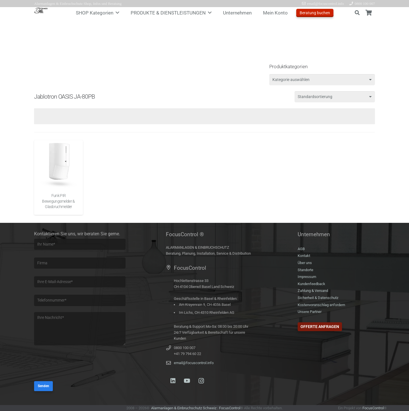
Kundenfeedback (311, 284)
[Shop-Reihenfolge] (335, 96)
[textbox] (291, 79)
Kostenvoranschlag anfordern (321, 305)
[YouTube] (187, 381)
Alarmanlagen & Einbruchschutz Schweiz (183, 408)
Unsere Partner (310, 312)
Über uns (305, 263)
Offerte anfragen (320, 326)
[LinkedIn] (173, 381)
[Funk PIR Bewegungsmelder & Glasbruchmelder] (58, 164)
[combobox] (322, 79)
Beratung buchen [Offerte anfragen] (315, 13)
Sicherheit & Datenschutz (318, 298)
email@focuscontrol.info (194, 363)
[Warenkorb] (368, 13)
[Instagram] (201, 381)
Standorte (305, 270)
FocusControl (229, 408)
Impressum (307, 277)
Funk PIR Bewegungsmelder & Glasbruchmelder (58, 201)
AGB (301, 249)
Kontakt (304, 256)
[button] (116, 12)
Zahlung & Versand (313, 290)
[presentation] (77, 364)
